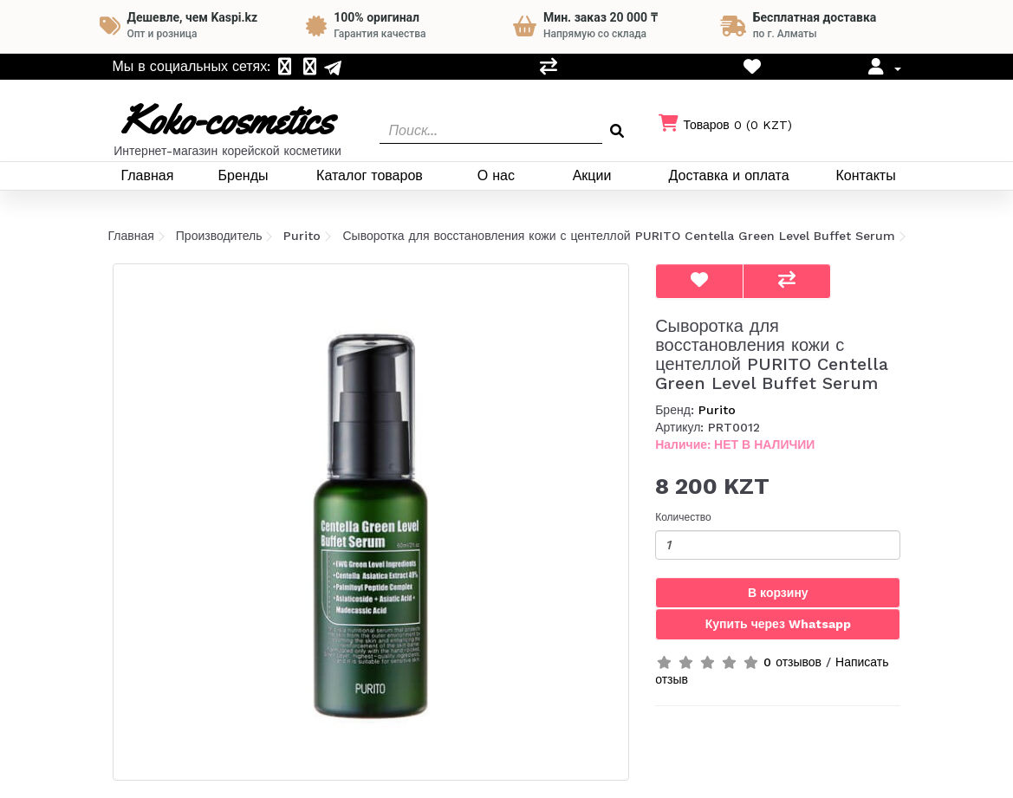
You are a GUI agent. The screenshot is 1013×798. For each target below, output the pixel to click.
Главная (146, 175)
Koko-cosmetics (227, 120)
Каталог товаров (369, 175)
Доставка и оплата (729, 175)
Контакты (866, 175)
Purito (302, 236)
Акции (592, 175)
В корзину (778, 593)
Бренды (243, 175)
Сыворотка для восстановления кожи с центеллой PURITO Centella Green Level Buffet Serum (618, 236)
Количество (683, 517)
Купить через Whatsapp (778, 624)
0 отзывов (792, 662)
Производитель (219, 236)
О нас (496, 175)
